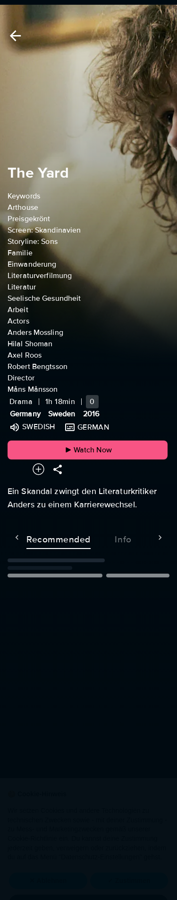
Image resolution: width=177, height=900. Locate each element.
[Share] (57, 469)
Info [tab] (104, 537)
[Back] (13, 36)
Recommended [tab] (40, 537)
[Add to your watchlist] (38, 469)
